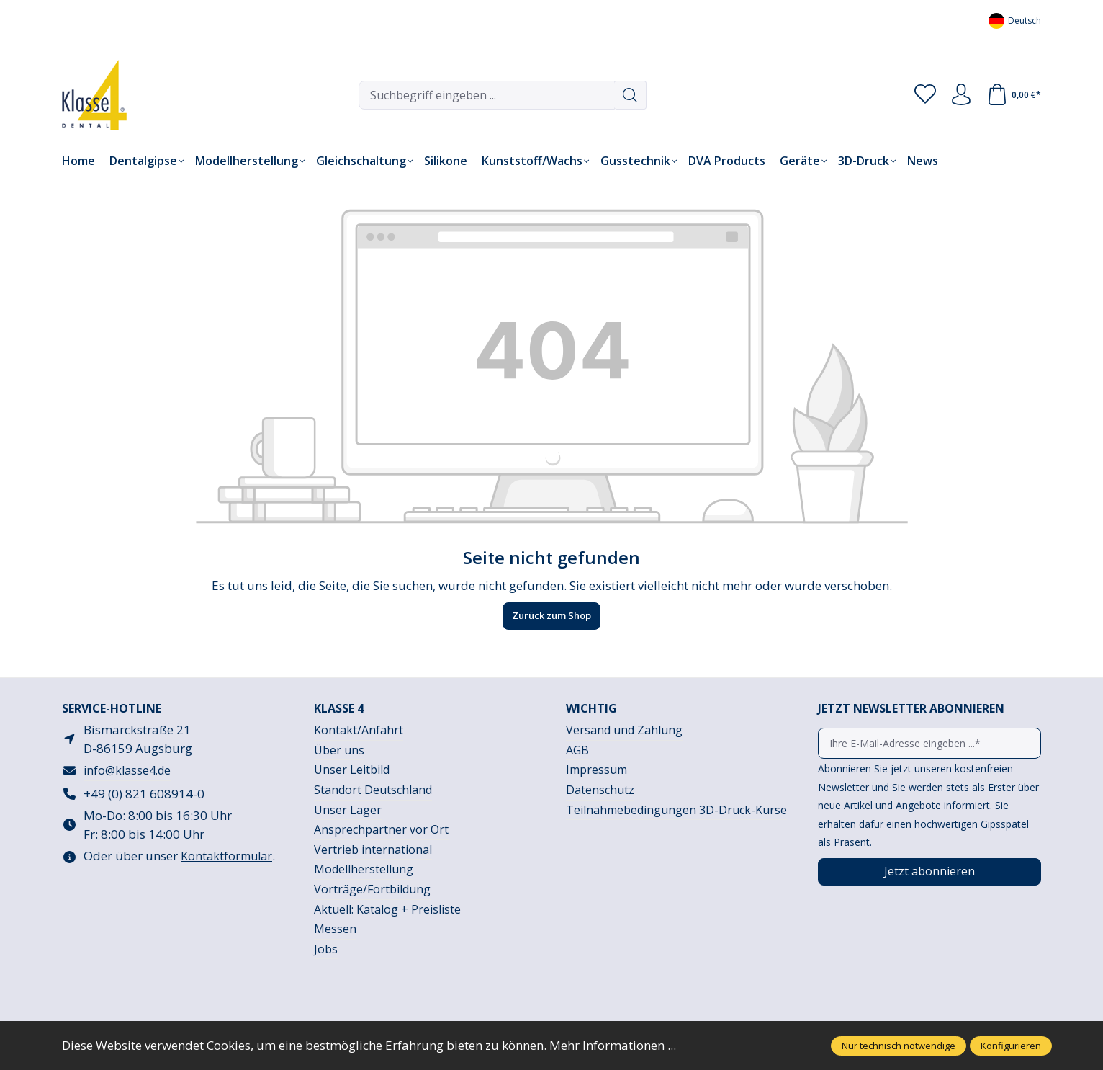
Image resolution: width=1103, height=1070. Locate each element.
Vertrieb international (373, 849)
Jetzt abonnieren (929, 871)
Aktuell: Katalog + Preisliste (387, 909)
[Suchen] (630, 95)
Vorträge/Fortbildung (372, 889)
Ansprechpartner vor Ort (381, 829)
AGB (577, 750)
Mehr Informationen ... (612, 1045)
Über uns (339, 750)
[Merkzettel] (925, 95)
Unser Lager (348, 810)
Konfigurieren (1011, 1045)
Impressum (596, 769)
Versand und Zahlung (624, 730)
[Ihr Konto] (961, 95)
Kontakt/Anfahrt (358, 730)
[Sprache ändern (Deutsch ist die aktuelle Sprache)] (1015, 20)
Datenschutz (600, 790)
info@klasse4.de (127, 770)
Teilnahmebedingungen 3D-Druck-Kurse (676, 810)
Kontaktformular (226, 856)
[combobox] (487, 95)
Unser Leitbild (352, 769)
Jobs (326, 949)
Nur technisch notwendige (898, 1045)
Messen (335, 929)
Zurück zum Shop (551, 615)
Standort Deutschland (373, 790)
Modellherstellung (363, 869)
